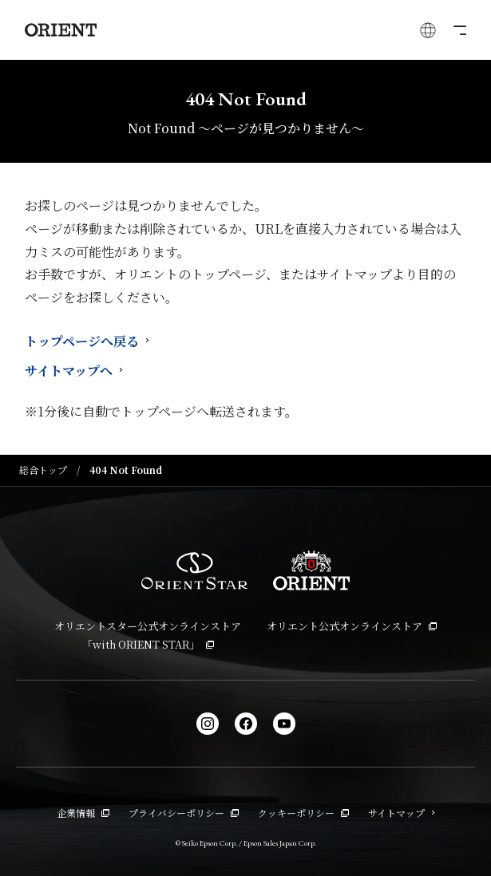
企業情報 (83, 812)
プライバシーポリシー (184, 812)
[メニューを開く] (458, 30)
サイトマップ (401, 812)
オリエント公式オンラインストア (352, 625)
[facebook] (246, 723)
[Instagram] (207, 723)
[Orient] (61, 30)
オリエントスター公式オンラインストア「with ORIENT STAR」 (147, 635)
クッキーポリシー (303, 812)
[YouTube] (284, 723)
